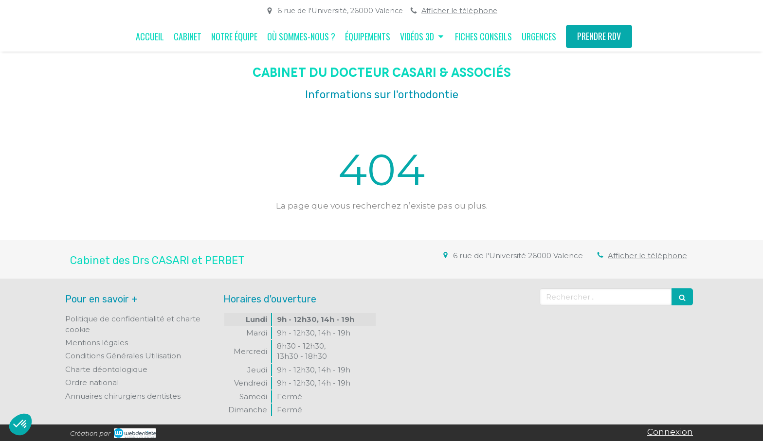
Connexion (670, 432)
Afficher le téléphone (459, 10)
